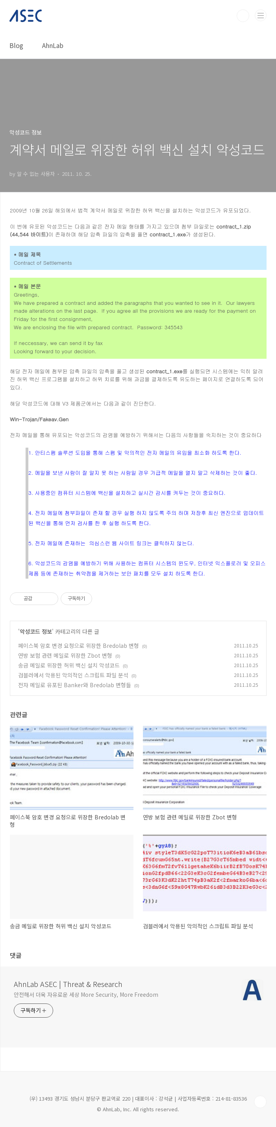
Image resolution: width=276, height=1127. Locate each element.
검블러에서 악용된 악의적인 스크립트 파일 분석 (73, 675)
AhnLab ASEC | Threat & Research (68, 984)
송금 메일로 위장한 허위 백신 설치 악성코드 (69, 665)
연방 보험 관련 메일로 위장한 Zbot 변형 (65, 655)
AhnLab (52, 45)
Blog (16, 45)
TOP (260, 1102)
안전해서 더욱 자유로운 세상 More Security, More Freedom (86, 994)
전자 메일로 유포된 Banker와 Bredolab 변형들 (74, 685)
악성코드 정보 (36, 631)
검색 (243, 16)
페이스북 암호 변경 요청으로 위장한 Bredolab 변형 (78, 645)
